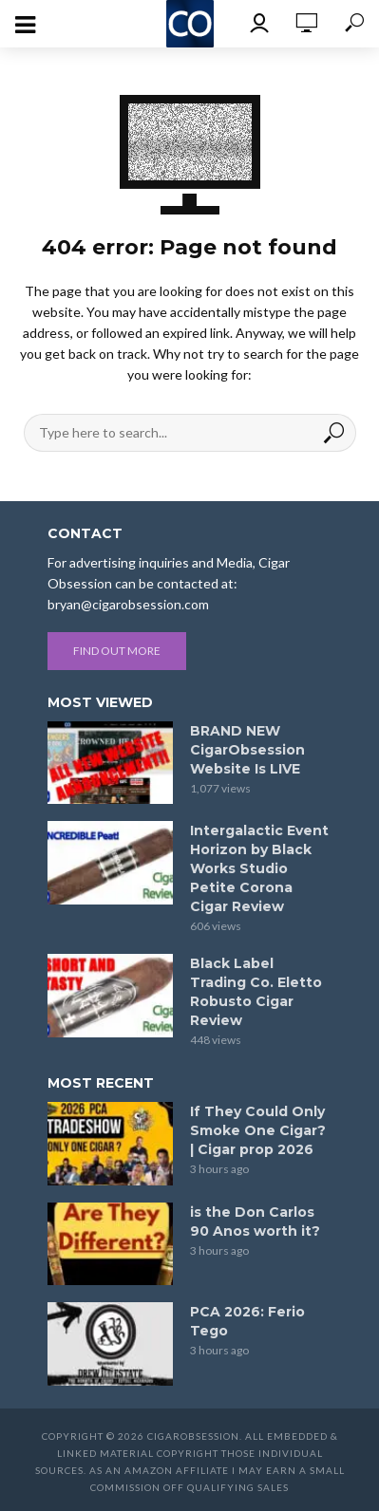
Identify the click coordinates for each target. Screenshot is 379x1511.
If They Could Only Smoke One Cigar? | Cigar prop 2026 (258, 1130)
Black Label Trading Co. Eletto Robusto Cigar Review (256, 992)
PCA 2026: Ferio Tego (247, 1321)
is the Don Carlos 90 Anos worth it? (255, 1221)
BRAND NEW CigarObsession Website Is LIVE (247, 749)
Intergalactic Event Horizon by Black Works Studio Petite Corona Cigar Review (259, 868)
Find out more (117, 651)
